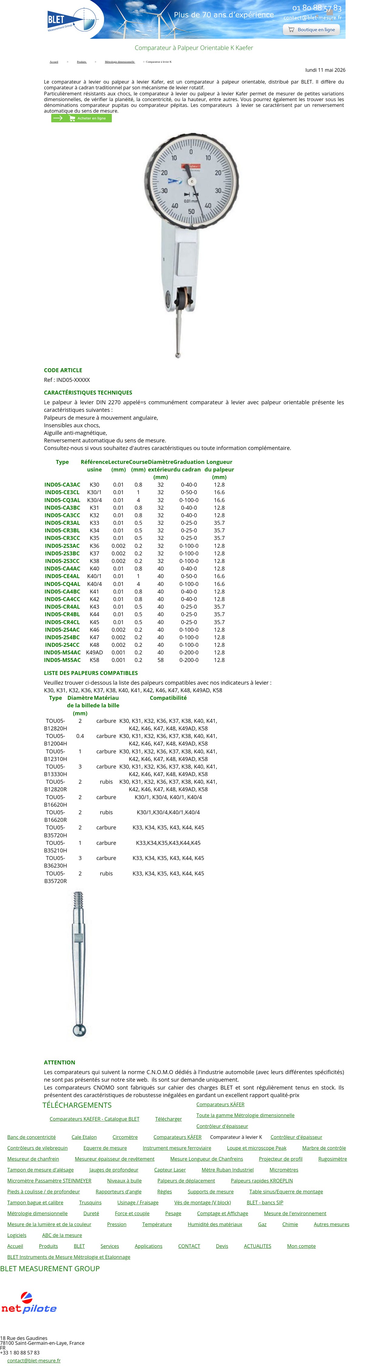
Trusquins (90, 1202)
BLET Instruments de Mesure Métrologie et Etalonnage (68, 1257)
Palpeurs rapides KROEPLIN (262, 1180)
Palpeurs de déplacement (186, 1180)
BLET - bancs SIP (265, 1202)
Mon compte (301, 1246)
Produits (48, 1246)
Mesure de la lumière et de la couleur (49, 1224)
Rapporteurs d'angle (119, 1191)
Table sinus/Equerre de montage (286, 1191)
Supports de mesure (211, 1191)
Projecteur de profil (281, 1159)
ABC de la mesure (62, 1235)
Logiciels (16, 1235)
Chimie (290, 1224)
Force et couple (132, 1213)
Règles (164, 1191)
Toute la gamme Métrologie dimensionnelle (245, 1115)
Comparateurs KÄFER (220, 1104)
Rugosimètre (332, 1159)
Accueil (15, 1246)
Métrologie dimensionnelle (37, 1213)
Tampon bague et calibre (35, 1202)
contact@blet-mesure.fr (34, 1360)
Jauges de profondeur (113, 1169)
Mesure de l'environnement (295, 1213)
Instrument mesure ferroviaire (177, 1148)
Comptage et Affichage (222, 1213)
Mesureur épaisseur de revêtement (115, 1159)
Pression (116, 1224)
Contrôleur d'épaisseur (222, 1126)
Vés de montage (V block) (202, 1202)
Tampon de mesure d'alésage (40, 1169)
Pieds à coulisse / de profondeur (43, 1191)
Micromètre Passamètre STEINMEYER (49, 1180)
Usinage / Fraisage (138, 1202)
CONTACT (189, 1246)
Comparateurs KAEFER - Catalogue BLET (94, 1119)
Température (157, 1224)
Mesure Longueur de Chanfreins (206, 1159)
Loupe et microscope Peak (256, 1148)
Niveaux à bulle (124, 1180)
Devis (222, 1246)
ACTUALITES (257, 1246)
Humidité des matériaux (215, 1224)
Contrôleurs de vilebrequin (37, 1148)
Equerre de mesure (105, 1148)
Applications (148, 1246)
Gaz (262, 1224)
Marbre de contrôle (324, 1148)
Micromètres (283, 1169)
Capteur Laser (170, 1169)
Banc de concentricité (31, 1137)
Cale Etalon (84, 1137)
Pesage (173, 1213)
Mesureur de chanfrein (33, 1159)
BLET (79, 1246)
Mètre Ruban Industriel (228, 1169)
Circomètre (125, 1137)
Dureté (91, 1213)
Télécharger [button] (168, 1119)
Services (110, 1246)
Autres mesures (331, 1224)
